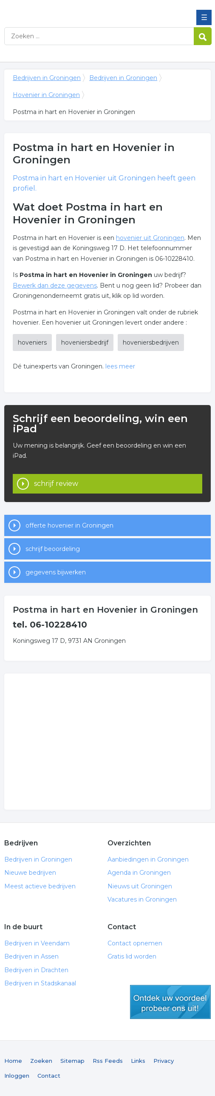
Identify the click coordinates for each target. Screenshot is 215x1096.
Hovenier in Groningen (46, 95)
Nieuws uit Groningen (140, 886)
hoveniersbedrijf (84, 342)
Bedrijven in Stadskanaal (40, 983)
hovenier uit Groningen (150, 238)
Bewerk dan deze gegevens (55, 285)
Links (138, 1060)
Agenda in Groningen (139, 872)
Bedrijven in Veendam (37, 943)
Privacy (163, 1060)
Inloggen (16, 1075)
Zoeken (41, 1060)
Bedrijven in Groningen (65, 9)
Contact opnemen (135, 943)
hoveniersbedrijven (151, 342)
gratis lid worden (170, 1002)
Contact (48, 1075)
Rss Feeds (108, 1060)
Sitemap (72, 1060)
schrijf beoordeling (52, 549)
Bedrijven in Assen (31, 956)
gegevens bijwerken (55, 572)
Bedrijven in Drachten (36, 970)
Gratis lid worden (132, 956)
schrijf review (56, 484)
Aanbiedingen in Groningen (148, 859)
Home (13, 1060)
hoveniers (32, 342)
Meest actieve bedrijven (40, 886)
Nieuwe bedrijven (30, 872)
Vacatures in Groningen (142, 899)
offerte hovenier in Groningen (69, 525)
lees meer (120, 366)
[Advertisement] (107, 741)
